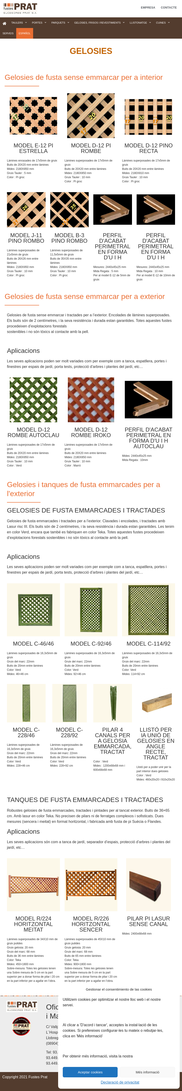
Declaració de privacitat (120, 1082)
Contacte (169, 7)
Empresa (148, 7)
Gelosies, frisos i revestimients (99, 22)
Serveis (8, 33)
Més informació (147, 1072)
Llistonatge (140, 22)
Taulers (19, 22)
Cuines (163, 22)
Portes (39, 22)
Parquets (60, 22)
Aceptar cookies (90, 1072)
